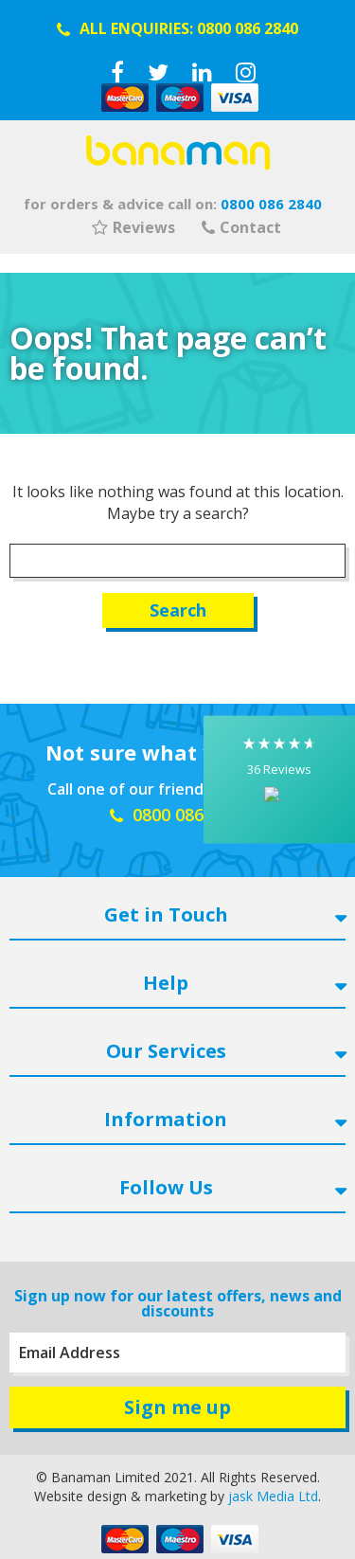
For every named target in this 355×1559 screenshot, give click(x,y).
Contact (241, 227)
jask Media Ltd (273, 1496)
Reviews (133, 227)
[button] (279, 780)
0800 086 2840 (247, 28)
